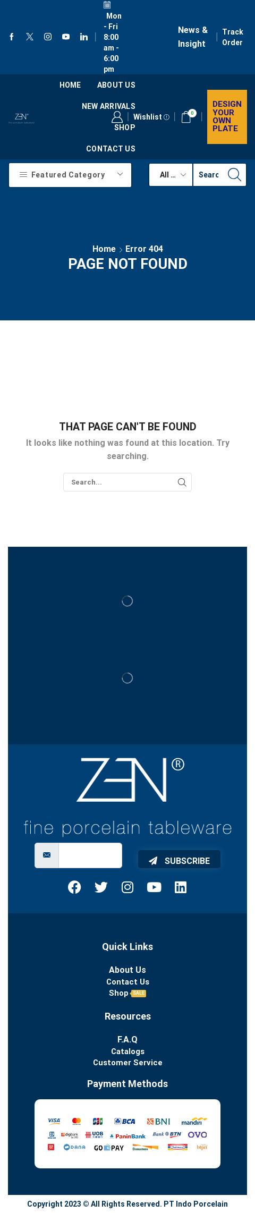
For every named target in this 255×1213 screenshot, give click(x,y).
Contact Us (110, 149)
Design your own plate (227, 116)
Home (70, 85)
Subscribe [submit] (179, 861)
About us (116, 85)
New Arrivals (108, 106)
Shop (124, 127)
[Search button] (235, 175)
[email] (90, 855)
